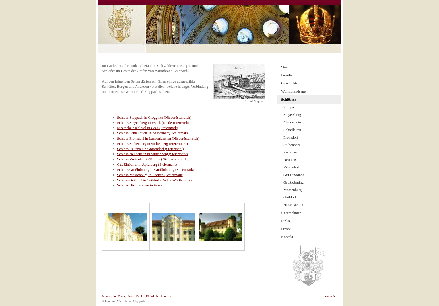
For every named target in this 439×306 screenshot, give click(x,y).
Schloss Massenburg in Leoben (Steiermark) (150, 175)
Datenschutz (126, 296)
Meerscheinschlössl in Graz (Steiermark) (147, 128)
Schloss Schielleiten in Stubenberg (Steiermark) (153, 133)
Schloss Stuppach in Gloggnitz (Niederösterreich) (154, 117)
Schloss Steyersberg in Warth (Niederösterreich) (153, 122)
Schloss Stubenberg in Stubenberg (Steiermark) (152, 143)
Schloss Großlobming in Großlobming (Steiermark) (155, 169)
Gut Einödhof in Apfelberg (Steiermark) (147, 164)
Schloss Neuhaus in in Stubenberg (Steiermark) (152, 154)
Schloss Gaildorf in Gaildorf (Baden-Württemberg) (155, 180)
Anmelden (330, 296)
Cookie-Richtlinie (147, 296)
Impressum (109, 296)
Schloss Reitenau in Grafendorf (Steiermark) (150, 149)
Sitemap (166, 296)
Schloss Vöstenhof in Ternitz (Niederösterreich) (152, 159)
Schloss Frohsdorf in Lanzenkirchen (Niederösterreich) (158, 138)
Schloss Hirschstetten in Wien (139, 185)
